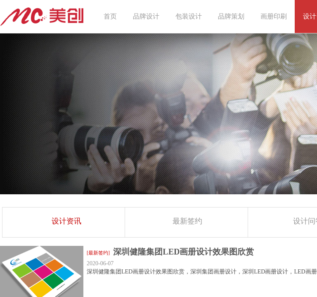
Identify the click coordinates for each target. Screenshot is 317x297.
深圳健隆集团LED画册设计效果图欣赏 (183, 251)
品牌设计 (146, 16)
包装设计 (188, 16)
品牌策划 (231, 16)
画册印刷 (273, 16)
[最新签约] (98, 253)
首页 (110, 16)
